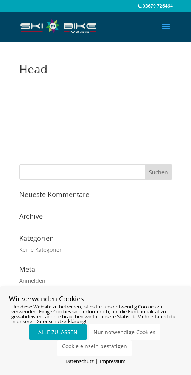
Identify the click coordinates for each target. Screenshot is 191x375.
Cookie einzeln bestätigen (94, 346)
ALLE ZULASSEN (58, 332)
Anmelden (32, 280)
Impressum (113, 361)
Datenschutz (79, 361)
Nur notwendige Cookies (124, 332)
